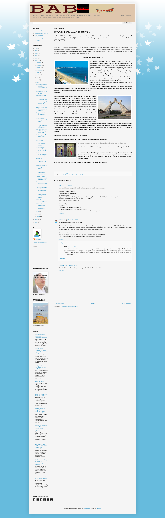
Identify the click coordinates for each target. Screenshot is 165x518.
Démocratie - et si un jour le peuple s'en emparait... (41, 167)
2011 (36, 222)
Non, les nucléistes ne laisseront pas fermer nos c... (41, 114)
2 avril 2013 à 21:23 (73, 246)
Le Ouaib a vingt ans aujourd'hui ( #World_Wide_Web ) (42, 87)
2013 (36, 60)
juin (38, 77)
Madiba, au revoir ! (39, 381)
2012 (36, 219)
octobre (39, 67)
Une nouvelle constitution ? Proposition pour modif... (41, 143)
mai (38, 80)
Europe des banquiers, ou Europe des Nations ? (41, 394)
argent (60, 174)
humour (78, 174)
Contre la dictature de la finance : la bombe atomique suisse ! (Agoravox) (41, 428)
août (38, 72)
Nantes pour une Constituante (39, 36)
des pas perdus (63, 265)
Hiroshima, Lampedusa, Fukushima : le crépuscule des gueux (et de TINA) (41, 462)
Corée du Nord (72, 174)
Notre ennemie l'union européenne (40, 39)
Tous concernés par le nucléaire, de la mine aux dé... (41, 103)
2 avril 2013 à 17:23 (73, 219)
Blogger (98, 508)
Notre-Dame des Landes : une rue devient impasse (41, 477)
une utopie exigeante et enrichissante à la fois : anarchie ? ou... (40, 367)
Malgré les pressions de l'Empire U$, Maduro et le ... (41, 131)
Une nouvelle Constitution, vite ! (41, 98)
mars (38, 211)
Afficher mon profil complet (40, 242)
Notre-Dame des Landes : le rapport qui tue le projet (41, 149)
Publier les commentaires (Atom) (69, 306)
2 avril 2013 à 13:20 (67, 185)
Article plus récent (59, 303)
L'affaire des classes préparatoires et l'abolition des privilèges (41, 336)
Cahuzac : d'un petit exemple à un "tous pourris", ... (41, 183)
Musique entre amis (41, 95)
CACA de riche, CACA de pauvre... (41, 200)
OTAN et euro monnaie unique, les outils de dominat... (41, 195)
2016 (36, 53)
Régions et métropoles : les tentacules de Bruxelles (41, 109)
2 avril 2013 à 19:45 (73, 265)
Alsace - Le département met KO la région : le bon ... (41, 161)
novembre (39, 65)
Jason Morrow (86, 508)
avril (38, 82)
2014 (36, 58)
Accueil (93, 303)
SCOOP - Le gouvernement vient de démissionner (40, 206)
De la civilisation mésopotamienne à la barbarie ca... (41, 172)
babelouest (62, 219)
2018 (36, 48)
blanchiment (65, 174)
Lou (60, 185)
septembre (39, 70)
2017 (36, 50)
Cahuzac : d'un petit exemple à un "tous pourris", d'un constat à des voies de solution (40, 411)
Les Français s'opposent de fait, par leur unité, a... (41, 154)
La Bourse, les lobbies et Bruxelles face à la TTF (41, 136)
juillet (38, 75)
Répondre (61, 213)
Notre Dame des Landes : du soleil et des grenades (41, 125)
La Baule (82, 174)
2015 (36, 55)
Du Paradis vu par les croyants (41, 92)
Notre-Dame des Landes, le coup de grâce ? (41, 120)
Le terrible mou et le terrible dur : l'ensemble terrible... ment (41, 446)
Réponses (63, 243)
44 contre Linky (39, 31)
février (38, 214)
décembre (39, 62)
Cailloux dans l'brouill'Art (41, 33)
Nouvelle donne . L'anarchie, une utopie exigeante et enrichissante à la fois (41, 351)
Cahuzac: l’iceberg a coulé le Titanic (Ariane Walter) (41, 189)
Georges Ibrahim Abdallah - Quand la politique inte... (41, 178)
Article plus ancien (126, 303)
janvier (38, 216)
